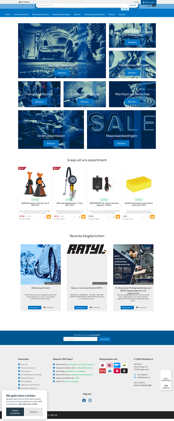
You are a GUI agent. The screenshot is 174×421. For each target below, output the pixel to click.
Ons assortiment (36, 17)
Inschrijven (105, 341)
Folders (126, 17)
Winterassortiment (55, 17)
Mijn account (149, 2)
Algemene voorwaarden (29, 387)
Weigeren (34, 412)
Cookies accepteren (15, 411)
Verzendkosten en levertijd (30, 377)
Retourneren (24, 373)
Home (22, 17)
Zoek (103, 9)
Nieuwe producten (26, 370)
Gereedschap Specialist (109, 17)
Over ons (23, 367)
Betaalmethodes (26, 380)
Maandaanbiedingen (76, 17)
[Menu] (170, 371)
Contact (136, 2)
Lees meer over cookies (28, 404)
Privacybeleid (24, 383)
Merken (92, 17)
